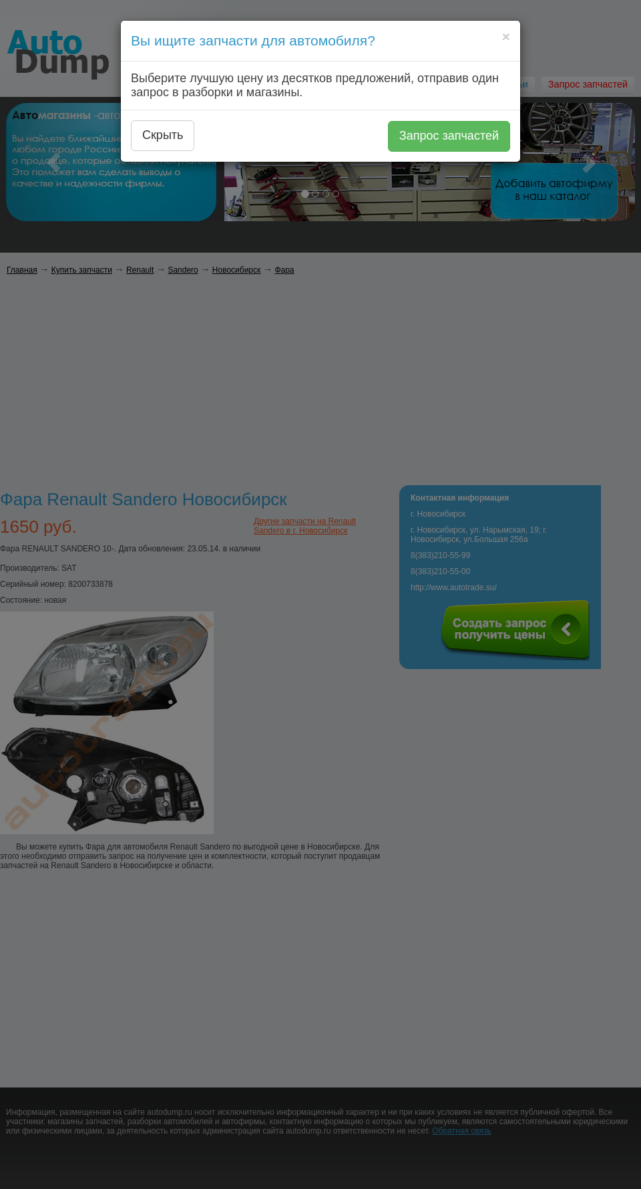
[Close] (506, 36)
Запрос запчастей (449, 135)
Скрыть (162, 135)
